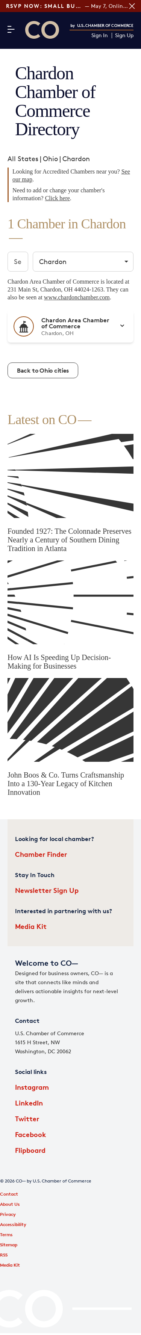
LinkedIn (29, 1102)
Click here (57, 198)
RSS (4, 1255)
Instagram (32, 1087)
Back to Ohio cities (43, 370)
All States (23, 158)
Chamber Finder (41, 854)
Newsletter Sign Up (47, 890)
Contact (9, 1194)
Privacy (8, 1214)
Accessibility (13, 1224)
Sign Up (124, 35)
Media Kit (31, 926)
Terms (6, 1234)
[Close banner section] (131, 6)
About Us (10, 1204)
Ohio (50, 158)
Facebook (30, 1134)
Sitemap (8, 1244)
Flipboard (30, 1150)
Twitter (27, 1118)
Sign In (99, 35)
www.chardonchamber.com (77, 297)
